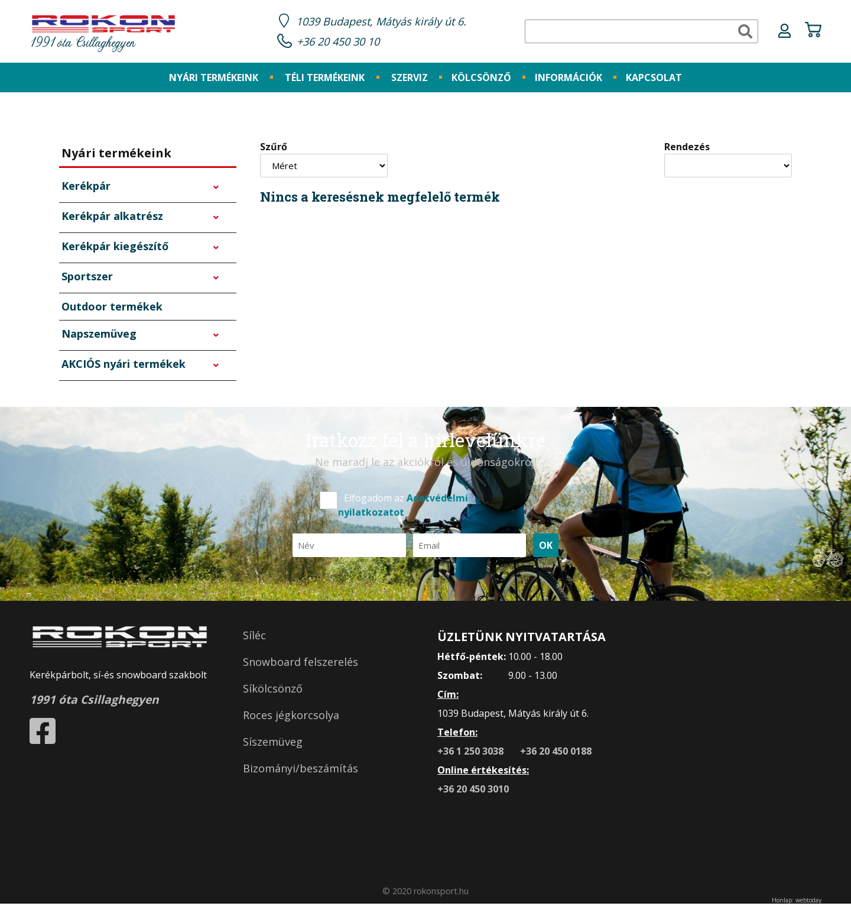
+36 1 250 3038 (471, 752)
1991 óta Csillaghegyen (103, 34)
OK (546, 547)
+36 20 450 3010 (473, 790)
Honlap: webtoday (796, 901)
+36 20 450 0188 (556, 752)
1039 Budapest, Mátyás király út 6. (387, 22)
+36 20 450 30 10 (341, 42)
